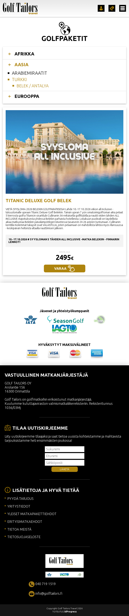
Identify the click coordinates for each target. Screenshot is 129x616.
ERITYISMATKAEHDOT (24, 521)
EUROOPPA (27, 96)
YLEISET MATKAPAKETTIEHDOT (31, 514)
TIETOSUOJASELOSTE (23, 537)
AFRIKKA (24, 53)
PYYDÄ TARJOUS (20, 498)
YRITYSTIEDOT (18, 506)
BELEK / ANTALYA (33, 85)
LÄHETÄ (64, 469)
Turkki (19, 79)
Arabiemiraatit (29, 73)
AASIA (21, 64)
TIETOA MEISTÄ (19, 529)
